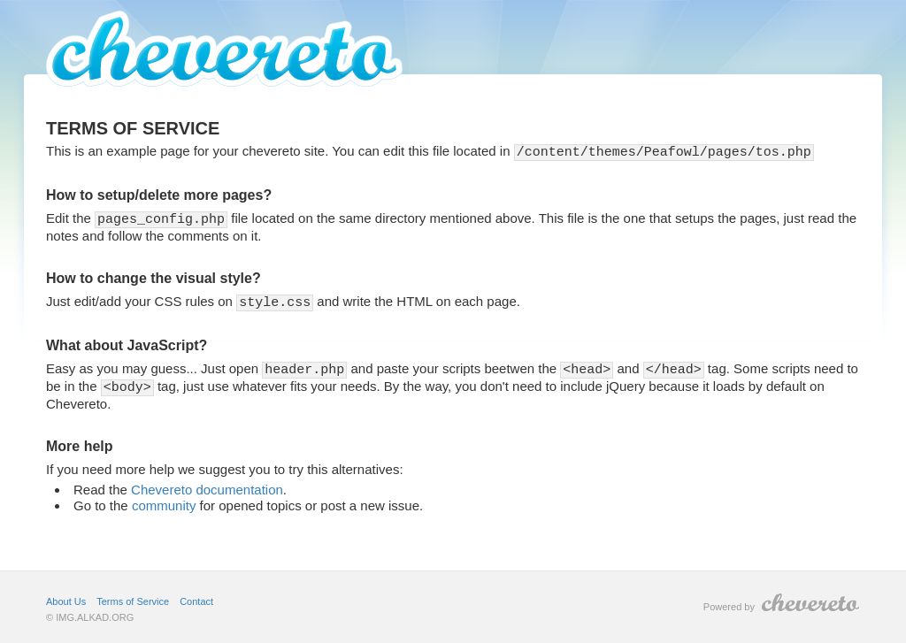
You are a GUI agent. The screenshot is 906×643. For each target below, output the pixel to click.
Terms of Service (132, 597)
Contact (196, 597)
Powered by (781, 598)
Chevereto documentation (207, 485)
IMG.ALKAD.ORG (95, 613)
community (164, 501)
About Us (66, 597)
